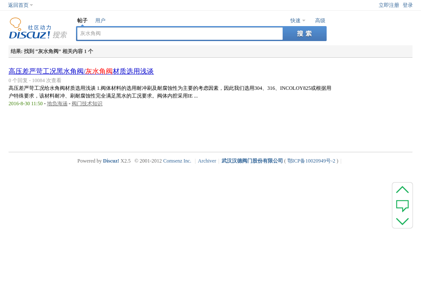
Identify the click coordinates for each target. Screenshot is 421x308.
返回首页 (18, 5)
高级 (320, 21)
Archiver (207, 161)
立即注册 (389, 5)
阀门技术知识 (87, 104)
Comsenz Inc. (177, 161)
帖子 (82, 21)
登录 (408, 5)
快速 (295, 21)
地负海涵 (57, 104)
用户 (100, 21)
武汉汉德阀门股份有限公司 (252, 161)
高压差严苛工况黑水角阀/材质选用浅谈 (81, 71)
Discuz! (111, 161)
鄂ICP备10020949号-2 (311, 161)
